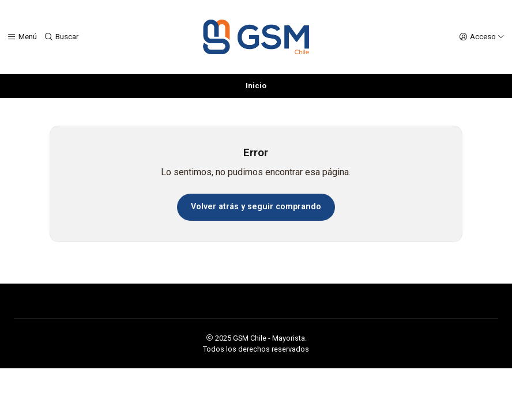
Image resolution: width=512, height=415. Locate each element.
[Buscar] (61, 37)
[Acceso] (481, 37)
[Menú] (22, 37)
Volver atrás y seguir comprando (256, 207)
